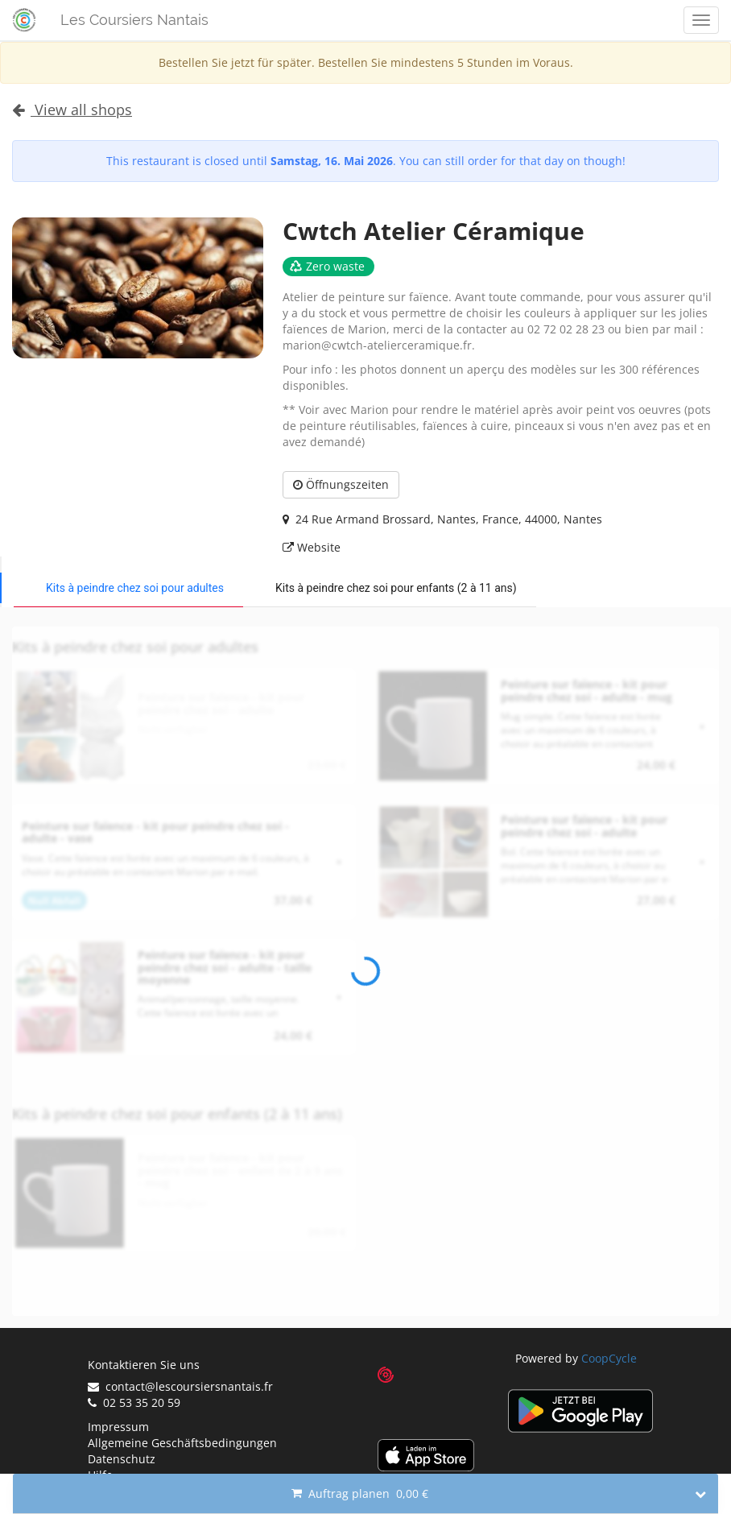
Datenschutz (121, 1458)
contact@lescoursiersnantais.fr (180, 1386)
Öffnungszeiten (341, 484)
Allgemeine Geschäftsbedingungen (182, 1442)
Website (312, 547)
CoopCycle (609, 1358)
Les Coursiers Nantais (134, 19)
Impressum (118, 1426)
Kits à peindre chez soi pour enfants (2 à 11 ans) (396, 587)
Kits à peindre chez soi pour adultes (135, 587)
